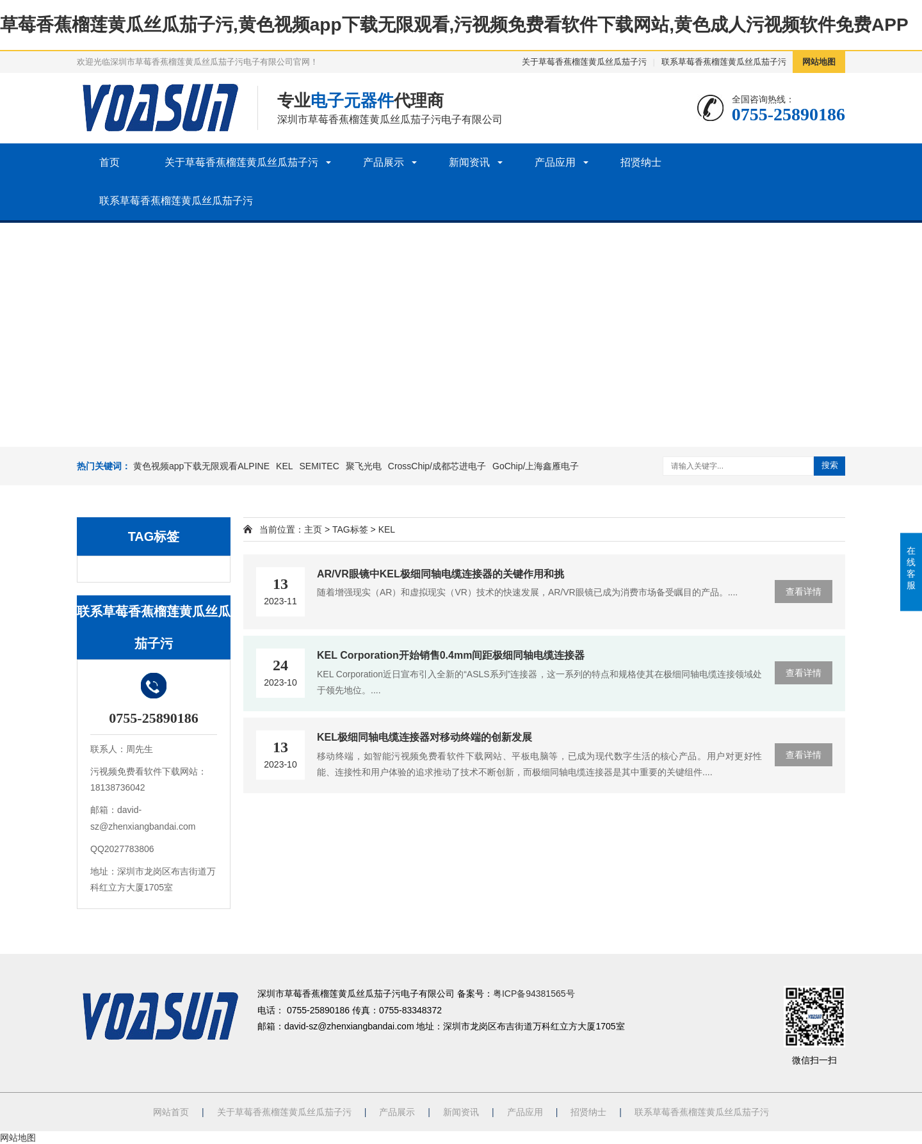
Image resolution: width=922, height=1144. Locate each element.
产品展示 (383, 162)
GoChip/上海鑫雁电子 (535, 466)
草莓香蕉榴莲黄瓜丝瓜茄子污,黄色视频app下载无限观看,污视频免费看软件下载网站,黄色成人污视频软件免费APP (454, 25)
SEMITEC (319, 466)
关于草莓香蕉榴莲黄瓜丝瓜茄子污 (584, 62)
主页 (313, 529)
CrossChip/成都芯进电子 (437, 466)
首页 (109, 162)
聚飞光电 (364, 466)
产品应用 (555, 162)
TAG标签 (350, 529)
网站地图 (819, 62)
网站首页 (171, 1112)
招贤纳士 (640, 162)
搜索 (829, 465)
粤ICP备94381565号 (534, 993)
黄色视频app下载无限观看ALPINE (201, 466)
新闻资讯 (469, 162)
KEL (284, 466)
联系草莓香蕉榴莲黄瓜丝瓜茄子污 (723, 62)
